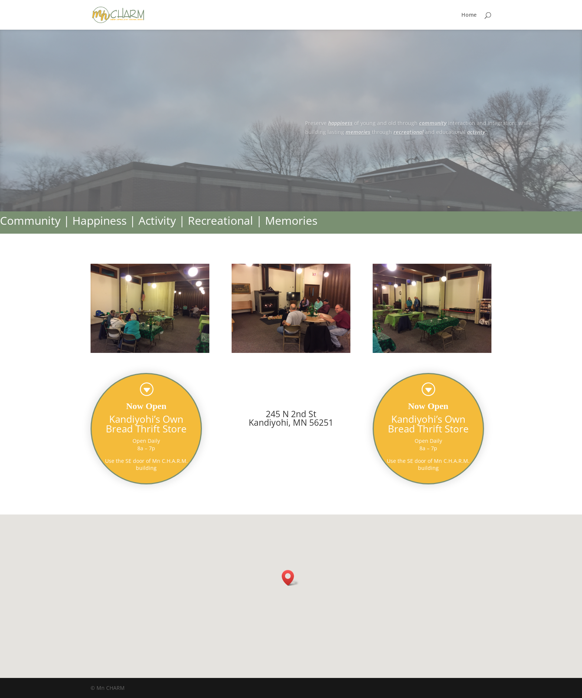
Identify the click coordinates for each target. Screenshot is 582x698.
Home (469, 15)
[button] (290, 578)
